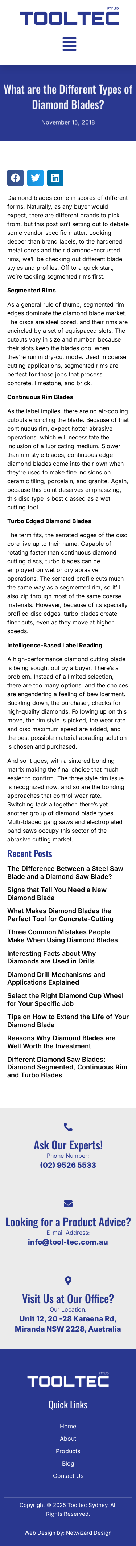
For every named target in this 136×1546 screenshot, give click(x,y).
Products (68, 1451)
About (68, 1438)
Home (68, 1426)
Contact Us (68, 1475)
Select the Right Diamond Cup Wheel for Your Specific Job (65, 999)
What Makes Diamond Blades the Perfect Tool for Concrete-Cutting (60, 915)
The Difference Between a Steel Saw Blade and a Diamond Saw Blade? (65, 872)
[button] (15, 178)
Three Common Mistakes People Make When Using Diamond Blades (62, 936)
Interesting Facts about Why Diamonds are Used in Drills (51, 957)
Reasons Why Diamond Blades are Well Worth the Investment (61, 1042)
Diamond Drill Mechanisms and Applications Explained (56, 978)
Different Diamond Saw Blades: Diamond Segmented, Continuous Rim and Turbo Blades (67, 1067)
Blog (68, 1463)
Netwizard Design (88, 1532)
